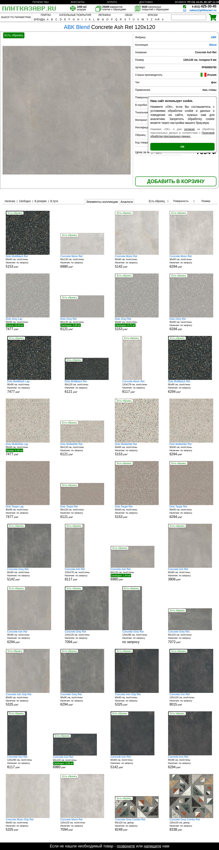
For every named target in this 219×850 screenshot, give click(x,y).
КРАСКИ (153, 15)
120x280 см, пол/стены (138, 637)
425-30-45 (204, 6)
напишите (152, 846)
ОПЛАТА (112, 2)
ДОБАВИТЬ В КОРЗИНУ (175, 181)
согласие (189, 129)
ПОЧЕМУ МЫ (41, 2)
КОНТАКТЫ (78, 2)
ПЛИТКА (46, 15)
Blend (212, 44)
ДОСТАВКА (146, 2)
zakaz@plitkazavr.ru (202, 10)
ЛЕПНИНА (104, 15)
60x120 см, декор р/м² (137, 825)
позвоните (126, 846)
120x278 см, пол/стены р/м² (138, 386)
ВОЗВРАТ (180, 2)
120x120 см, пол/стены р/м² (87, 637)
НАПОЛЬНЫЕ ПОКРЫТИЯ (75, 15)
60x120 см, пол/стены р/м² (82, 261)
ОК (182, 146)
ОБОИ (128, 15)
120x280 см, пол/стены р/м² (23, 762)
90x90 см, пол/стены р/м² (191, 261)
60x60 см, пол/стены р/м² (28, 261)
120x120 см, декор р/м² (191, 825)
